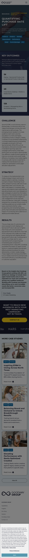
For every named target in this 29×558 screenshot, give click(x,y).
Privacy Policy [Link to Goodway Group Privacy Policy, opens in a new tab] (5, 547)
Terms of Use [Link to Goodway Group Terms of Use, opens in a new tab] (12, 547)
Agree (14, 555)
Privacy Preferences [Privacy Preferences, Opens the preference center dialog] (14, 550)
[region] (14, 541)
